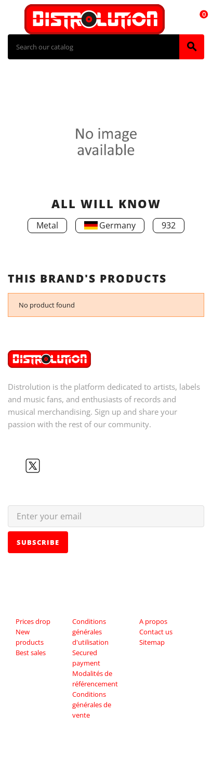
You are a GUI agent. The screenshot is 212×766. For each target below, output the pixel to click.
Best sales (31, 652)
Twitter (32, 465)
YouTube (49, 465)
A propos (153, 621)
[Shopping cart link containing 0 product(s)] (198, 19)
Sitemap (152, 642)
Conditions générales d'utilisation (90, 632)
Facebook (16, 465)
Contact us (156, 631)
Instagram (66, 465)
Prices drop (33, 621)
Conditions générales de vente (91, 705)
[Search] (93, 46)
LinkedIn (82, 465)
